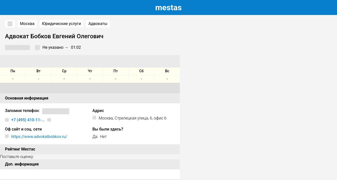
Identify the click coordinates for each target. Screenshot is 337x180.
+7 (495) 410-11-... (28, 120)
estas (168, 7)
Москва (27, 23)
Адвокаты (97, 23)
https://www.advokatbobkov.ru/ (39, 136)
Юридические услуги (61, 23)
